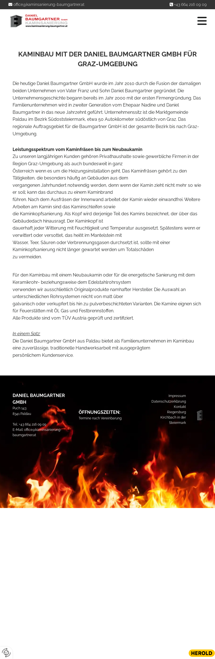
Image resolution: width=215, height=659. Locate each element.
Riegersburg (176, 412)
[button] (142, 21)
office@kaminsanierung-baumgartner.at (48, 4)
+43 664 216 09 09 (190, 4)
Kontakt (180, 407)
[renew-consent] (6, 652)
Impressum (177, 396)
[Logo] (38, 21)
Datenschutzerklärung (168, 401)
